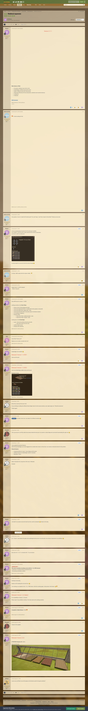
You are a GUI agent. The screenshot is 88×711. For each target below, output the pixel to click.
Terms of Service (55, 703)
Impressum (44, 703)
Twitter (16, 2)
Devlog (10, 4)
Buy (24, 4)
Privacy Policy (38, 701)
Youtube (21, 2)
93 (7, 121)
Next (16, 24)
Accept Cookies (71, 708)
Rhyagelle (7, 430)
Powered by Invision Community (43, 704)
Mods (40, 4)
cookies (10, 709)
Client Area (29, 4)
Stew (7, 336)
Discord (18, 2)
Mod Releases (17, 20)
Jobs (49, 701)
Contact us (44, 701)
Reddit (13, 2)
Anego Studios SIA (38, 703)
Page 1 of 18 (23, 24)
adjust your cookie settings (38, 709)
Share (72, 19)
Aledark (6, 401)
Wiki (36, 4)
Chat (44, 4)
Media (14, 4)
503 (7, 38)
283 (7, 438)
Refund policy (49, 703)
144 (7, 411)
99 (7, 688)
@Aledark (14, 418)
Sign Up (81, 1)
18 (7, 345)
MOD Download (15, 100)
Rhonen (10, 19)
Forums (19, 5)
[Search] (70, 5)
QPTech (6, 678)
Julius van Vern (7, 111)
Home (5, 4)
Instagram (23, 2)
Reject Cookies (80, 708)
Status (52, 701)
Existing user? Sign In (73, 1)
